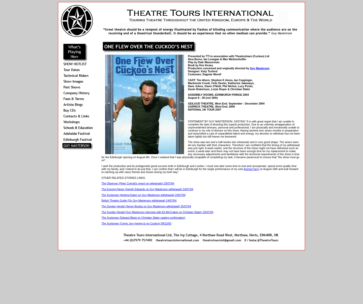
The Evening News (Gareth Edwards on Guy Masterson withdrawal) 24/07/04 (147, 189)
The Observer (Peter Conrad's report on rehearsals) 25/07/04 (137, 183)
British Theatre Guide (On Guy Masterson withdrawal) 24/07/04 (138, 200)
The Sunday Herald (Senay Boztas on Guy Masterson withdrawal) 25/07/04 (146, 206)
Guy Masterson (259, 68)
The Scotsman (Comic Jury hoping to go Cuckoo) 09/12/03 (136, 223)
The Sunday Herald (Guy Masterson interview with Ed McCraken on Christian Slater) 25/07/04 (157, 212)
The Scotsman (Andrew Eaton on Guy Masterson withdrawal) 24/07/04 (143, 194)
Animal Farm (251, 169)
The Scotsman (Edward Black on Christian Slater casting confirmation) (143, 217)
